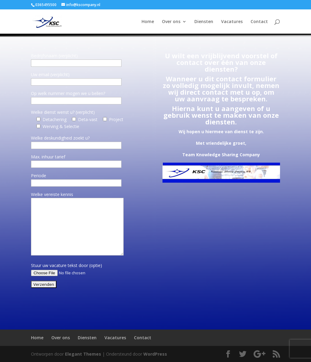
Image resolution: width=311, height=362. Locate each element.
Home (148, 21)
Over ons (171, 21)
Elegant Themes (83, 354)
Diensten (203, 21)
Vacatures (232, 21)
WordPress (155, 354)
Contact (259, 21)
